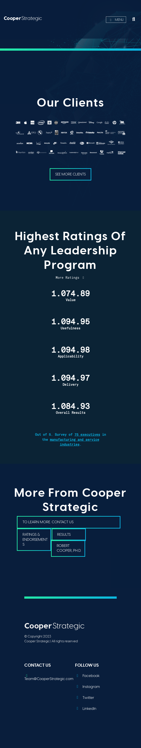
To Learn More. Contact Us (48, 522)
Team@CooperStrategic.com (48, 677)
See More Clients (70, 174)
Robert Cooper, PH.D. (69, 548)
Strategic (23, 18)
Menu (121, 20)
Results (64, 534)
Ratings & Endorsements (35, 539)
